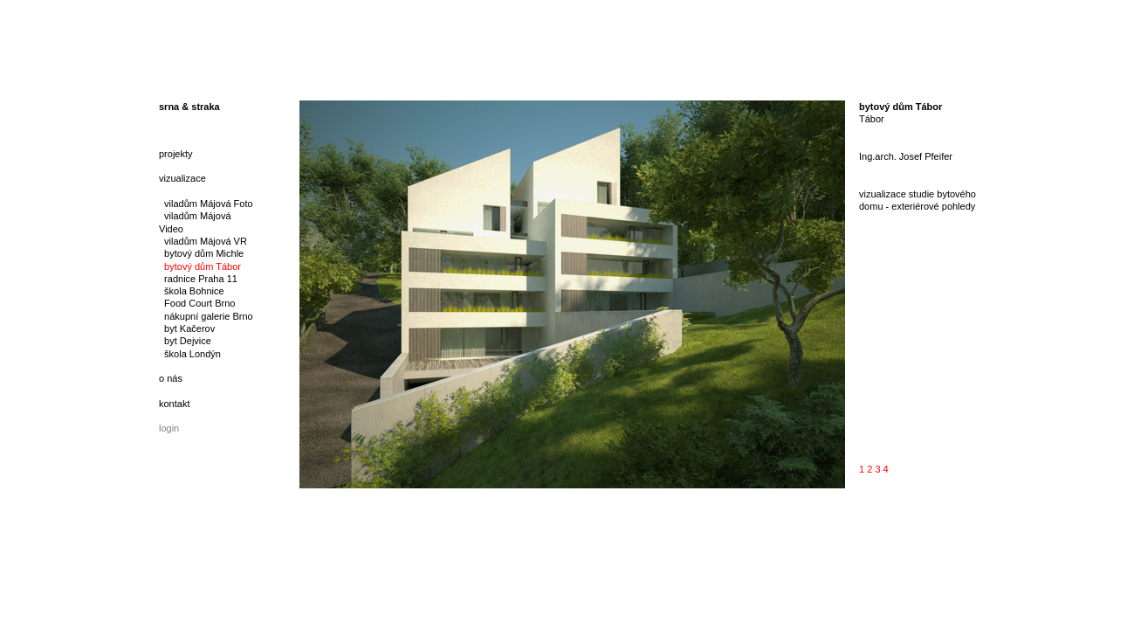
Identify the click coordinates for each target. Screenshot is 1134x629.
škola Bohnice (191, 291)
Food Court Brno (197, 303)
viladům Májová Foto (206, 203)
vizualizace (182, 178)
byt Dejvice (185, 340)
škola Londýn (190, 354)
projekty (176, 154)
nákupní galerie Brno (206, 316)
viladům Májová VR (203, 241)
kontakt (174, 403)
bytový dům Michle (201, 253)
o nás (170, 378)
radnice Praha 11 (198, 278)
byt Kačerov (187, 328)
